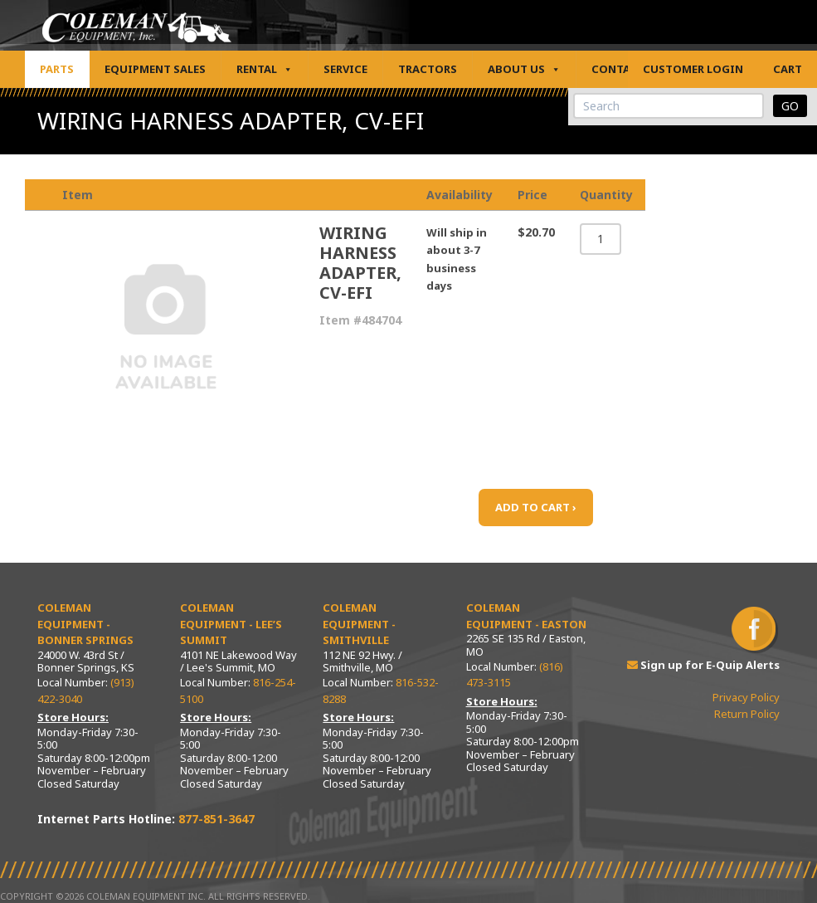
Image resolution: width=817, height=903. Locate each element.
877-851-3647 (216, 819)
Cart (787, 68)
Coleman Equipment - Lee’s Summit (231, 623)
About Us (524, 69)
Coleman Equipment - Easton (526, 616)
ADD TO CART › (535, 507)
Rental (264, 69)
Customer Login (693, 68)
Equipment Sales (155, 68)
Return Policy (747, 713)
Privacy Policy (746, 697)
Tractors (427, 68)
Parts (57, 68)
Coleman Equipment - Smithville (359, 623)
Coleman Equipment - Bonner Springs (85, 623)
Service (345, 68)
